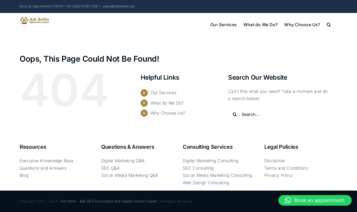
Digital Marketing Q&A (123, 160)
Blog (24, 175)
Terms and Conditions (286, 168)
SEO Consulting (198, 168)
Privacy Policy (278, 175)
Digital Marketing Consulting (210, 160)
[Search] (234, 114)
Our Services (163, 92)
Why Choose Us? (168, 113)
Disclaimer (274, 160)
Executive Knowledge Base (46, 160)
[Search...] (278, 114)
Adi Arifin (68, 201)
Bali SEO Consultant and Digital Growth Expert (118, 201)
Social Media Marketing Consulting (217, 175)
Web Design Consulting (206, 182)
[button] (329, 24)
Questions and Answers (43, 168)
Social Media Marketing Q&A (129, 175)
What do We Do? (167, 103)
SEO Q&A (110, 168)
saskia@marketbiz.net (118, 6)
